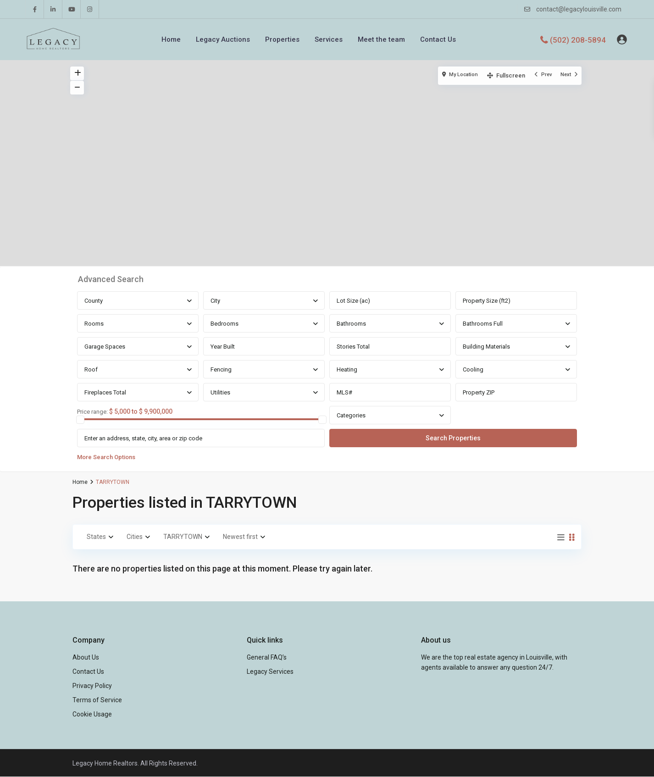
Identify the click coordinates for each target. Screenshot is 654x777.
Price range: (92, 412)
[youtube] (71, 9)
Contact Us (438, 39)
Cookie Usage (92, 714)
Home (171, 39)
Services (329, 39)
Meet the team (381, 39)
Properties (282, 39)
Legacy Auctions (223, 39)
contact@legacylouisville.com (578, 9)
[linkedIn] (53, 9)
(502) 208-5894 (578, 39)
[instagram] (90, 9)
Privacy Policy (92, 685)
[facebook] (35, 9)
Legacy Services (270, 671)
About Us (85, 657)
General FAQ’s (267, 657)
